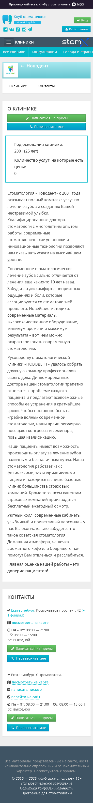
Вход (82, 20)
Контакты (46, 85)
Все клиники (14, 51)
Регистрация (76, 29)
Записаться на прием (47, 118)
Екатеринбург (22, 610)
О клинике (17, 85)
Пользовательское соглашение (46, 783)
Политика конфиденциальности (46, 788)
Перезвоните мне (46, 126)
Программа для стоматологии (46, 793)
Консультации (44, 51)
